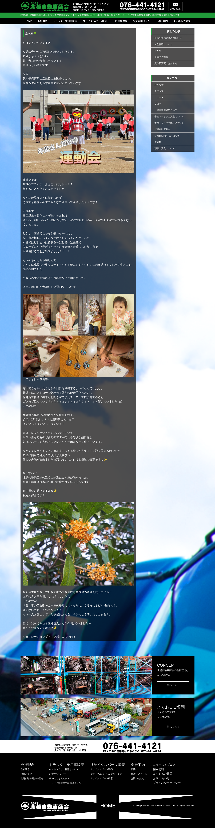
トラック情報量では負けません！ (66, 783)
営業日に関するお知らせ (166, 135)
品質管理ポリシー (142, 21)
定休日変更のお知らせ (165, 63)
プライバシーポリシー (167, 782)
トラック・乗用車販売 (65, 21)
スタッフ (159, 91)
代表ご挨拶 (26, 774)
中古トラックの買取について (169, 116)
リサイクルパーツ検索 (101, 778)
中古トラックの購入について (169, 123)
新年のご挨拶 (161, 57)
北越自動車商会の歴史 (32, 778)
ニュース (159, 97)
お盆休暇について (163, 44)
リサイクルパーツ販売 (95, 21)
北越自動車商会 (162, 129)
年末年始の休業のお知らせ (168, 38)
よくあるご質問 (181, 21)
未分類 (157, 142)
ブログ (157, 103)
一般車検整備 (120, 21)
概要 (133, 769)
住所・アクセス (139, 774)
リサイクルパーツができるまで (106, 774)
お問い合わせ (175, 9)
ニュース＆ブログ (164, 764)
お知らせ (159, 84)
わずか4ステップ (57, 774)
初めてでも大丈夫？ (59, 778)
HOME (28, 21)
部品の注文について (164, 148)
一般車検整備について (165, 110)
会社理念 (42, 21)
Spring (157, 50)
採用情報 (158, 769)
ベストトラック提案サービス (64, 769)
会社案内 (163, 21)
